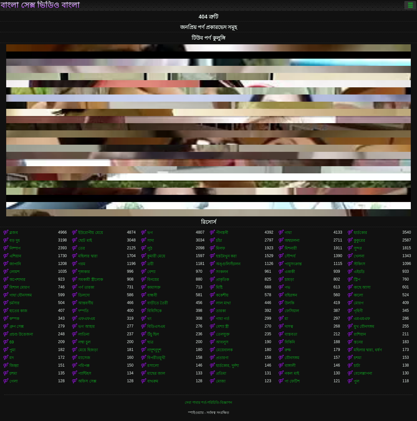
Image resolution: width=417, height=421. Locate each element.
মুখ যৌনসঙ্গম (364, 326)
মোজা (220, 381)
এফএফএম (86, 318)
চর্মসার (14, 303)
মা (286, 318)
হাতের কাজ (18, 311)
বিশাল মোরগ (19, 287)
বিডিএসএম (156, 326)
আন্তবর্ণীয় (85, 303)
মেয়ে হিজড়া (87, 350)
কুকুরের (359, 240)
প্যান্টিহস (84, 373)
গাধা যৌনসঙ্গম (20, 295)
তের (81, 248)
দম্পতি (83, 311)
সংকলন (222, 271)
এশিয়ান (15, 256)
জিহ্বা (14, 365)
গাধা (288, 232)
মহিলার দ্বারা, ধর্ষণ (368, 350)
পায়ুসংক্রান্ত (293, 264)
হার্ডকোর (360, 232)
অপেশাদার (17, 279)
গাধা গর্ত (222, 318)
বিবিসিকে (154, 311)
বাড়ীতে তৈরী (157, 303)
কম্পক (14, 318)
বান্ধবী (152, 295)
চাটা (357, 365)
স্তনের (358, 342)
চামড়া (289, 279)
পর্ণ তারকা (86, 287)
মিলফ (220, 248)
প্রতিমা (221, 373)
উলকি (289, 303)
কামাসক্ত (154, 287)
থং (149, 318)
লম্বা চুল (84, 342)
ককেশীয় (222, 295)
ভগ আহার (86, 326)
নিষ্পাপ (15, 248)
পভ (287, 287)
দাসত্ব (289, 326)
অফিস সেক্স (87, 381)
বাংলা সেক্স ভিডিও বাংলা (40, 5)
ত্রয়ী (150, 264)
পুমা (12, 350)
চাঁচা (219, 240)
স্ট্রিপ (357, 279)
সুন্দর (358, 248)
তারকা (221, 311)
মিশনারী (291, 248)
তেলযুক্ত (223, 334)
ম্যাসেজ (84, 358)
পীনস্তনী (222, 232)
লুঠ (149, 248)
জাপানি (15, 264)
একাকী (290, 271)
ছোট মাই (85, 240)
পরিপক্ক (84, 365)
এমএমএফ (362, 318)
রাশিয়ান (360, 334)
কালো (358, 295)
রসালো (153, 365)
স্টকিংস (359, 264)
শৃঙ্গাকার (84, 271)
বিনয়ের (153, 279)
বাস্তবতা (291, 334)
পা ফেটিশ (292, 381)
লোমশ (14, 271)
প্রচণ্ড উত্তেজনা (21, 334)
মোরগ (359, 303)
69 (11, 342)
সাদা (150, 240)
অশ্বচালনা (292, 240)
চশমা (357, 358)
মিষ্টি (219, 287)
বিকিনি (290, 342)
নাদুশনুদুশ (154, 350)
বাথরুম (152, 381)
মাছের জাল (156, 373)
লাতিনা (83, 334)
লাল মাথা (223, 303)
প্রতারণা (222, 358)
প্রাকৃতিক (222, 279)
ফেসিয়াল (292, 311)
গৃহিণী (358, 311)
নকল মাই (292, 373)
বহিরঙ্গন (291, 295)
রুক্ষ (288, 350)
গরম (81, 264)
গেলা (13, 381)
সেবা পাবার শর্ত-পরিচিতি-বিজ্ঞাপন (208, 402)
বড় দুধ (14, 240)
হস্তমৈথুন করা (226, 256)
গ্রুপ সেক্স (16, 326)
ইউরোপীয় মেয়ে (90, 232)
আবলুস (222, 342)
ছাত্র (150, 342)
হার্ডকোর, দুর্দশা (227, 365)
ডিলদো (84, 295)
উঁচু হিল (153, 334)
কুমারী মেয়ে (156, 256)
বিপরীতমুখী (156, 358)
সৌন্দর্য (290, 256)
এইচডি (359, 271)
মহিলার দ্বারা (87, 256)
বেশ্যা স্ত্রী (222, 326)
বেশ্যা (151, 271)
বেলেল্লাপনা (363, 373)
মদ (11, 358)
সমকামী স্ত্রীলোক (90, 279)
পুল (356, 381)
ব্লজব (13, 232)
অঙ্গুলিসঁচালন (228, 264)
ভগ (150, 232)
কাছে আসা (362, 287)
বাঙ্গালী (290, 365)
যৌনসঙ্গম (292, 358)
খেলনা (359, 256)
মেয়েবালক (224, 350)
